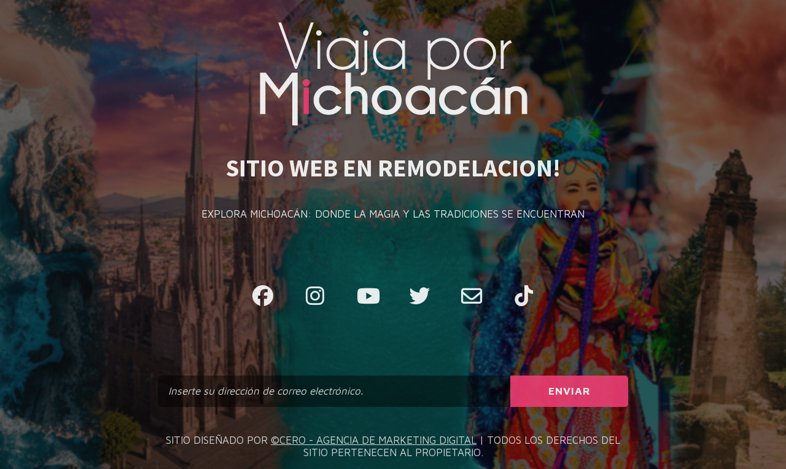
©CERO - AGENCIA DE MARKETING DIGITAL (374, 440)
